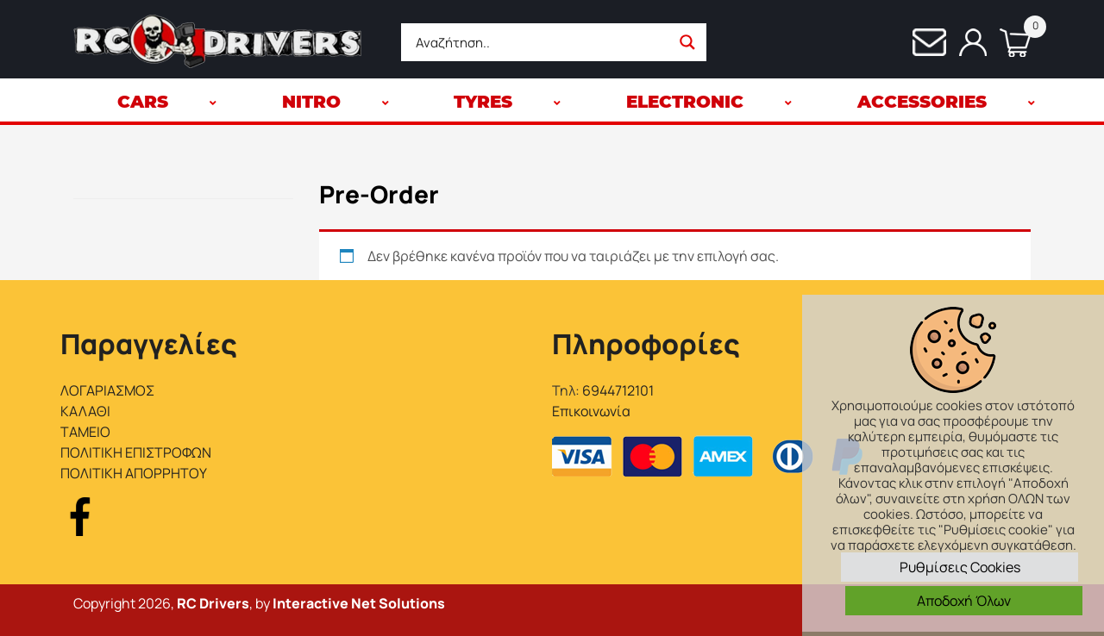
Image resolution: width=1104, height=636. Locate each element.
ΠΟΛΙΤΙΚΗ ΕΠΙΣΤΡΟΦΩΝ (135, 452)
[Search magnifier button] (687, 42)
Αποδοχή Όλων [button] (964, 600)
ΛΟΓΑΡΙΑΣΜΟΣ (107, 390)
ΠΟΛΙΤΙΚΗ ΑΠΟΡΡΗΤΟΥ (133, 473)
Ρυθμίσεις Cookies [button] (960, 567)
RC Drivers (213, 603)
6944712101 (618, 390)
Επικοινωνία (591, 411)
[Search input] (541, 42)
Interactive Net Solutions (359, 603)
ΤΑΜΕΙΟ (85, 431)
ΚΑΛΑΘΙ (85, 411)
